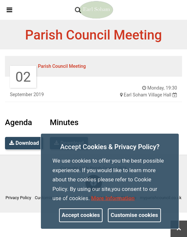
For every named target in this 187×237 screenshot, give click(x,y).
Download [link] (24, 143)
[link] (78, 10)
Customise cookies (134, 215)
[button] (78, 10)
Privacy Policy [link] (18, 197)
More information (113, 198)
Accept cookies (81, 215)
